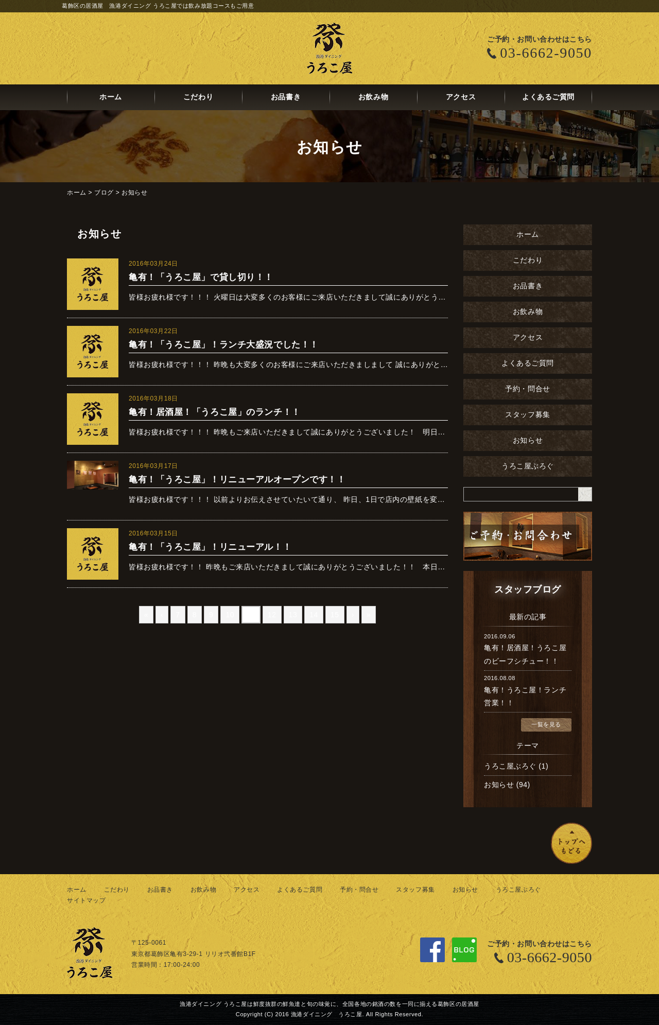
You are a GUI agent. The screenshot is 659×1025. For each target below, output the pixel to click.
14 (313, 615)
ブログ (104, 192)
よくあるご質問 (548, 97)
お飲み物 (373, 97)
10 (230, 615)
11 (251, 615)
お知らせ (134, 192)
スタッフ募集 (527, 415)
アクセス (461, 97)
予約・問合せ (527, 389)
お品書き (286, 97)
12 (272, 615)
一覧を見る (546, 724)
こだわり (198, 97)
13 (293, 615)
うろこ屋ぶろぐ (527, 466)
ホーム (110, 97)
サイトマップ (86, 900)
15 (335, 615)
